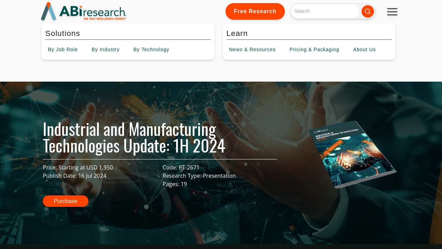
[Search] (325, 11)
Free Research (255, 11)
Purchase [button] (65, 201)
